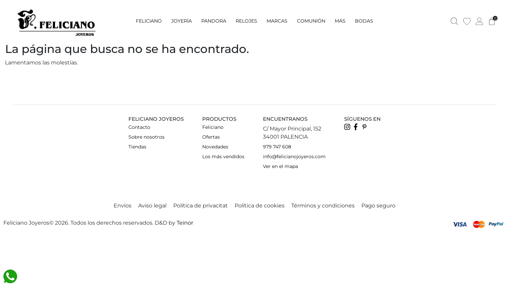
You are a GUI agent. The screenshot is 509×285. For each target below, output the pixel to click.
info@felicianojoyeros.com (294, 156)
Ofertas (211, 137)
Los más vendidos (223, 156)
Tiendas (137, 147)
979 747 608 (277, 147)
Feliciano (212, 127)
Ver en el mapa (280, 166)
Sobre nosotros (146, 137)
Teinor (185, 223)
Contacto (139, 127)
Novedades (215, 147)
